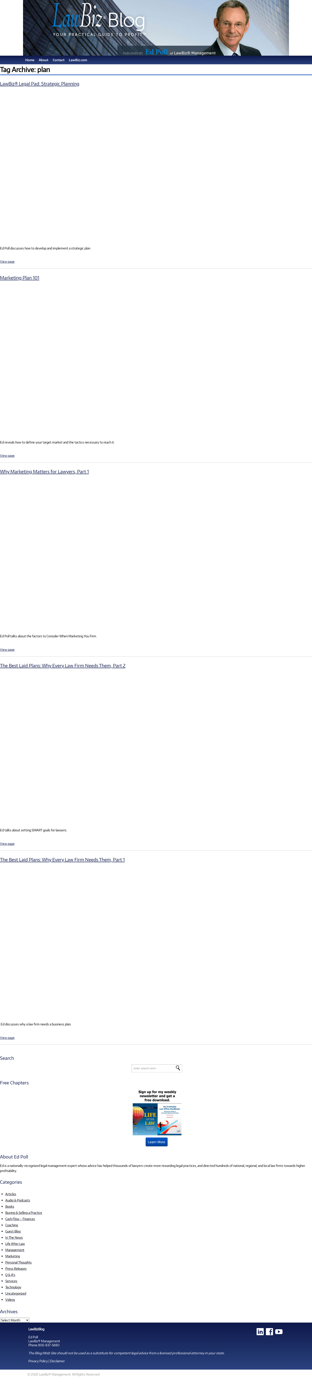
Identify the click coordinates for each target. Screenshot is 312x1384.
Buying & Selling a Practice (23, 1213)
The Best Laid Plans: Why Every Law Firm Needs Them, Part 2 (62, 665)
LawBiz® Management (44, 1341)
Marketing (12, 1256)
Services (11, 1281)
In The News (14, 1237)
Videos (10, 1300)
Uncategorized (15, 1293)
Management (14, 1250)
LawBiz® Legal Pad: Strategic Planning (39, 83)
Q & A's (10, 1275)
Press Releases (16, 1268)
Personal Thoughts (18, 1262)
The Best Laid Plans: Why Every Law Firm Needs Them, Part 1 (62, 859)
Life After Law (15, 1244)
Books (9, 1206)
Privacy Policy (38, 1361)
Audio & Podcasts (17, 1200)
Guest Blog (13, 1231)
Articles (10, 1194)
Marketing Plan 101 (19, 277)
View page (7, 261)
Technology (13, 1287)
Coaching (11, 1225)
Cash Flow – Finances (20, 1219)
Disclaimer (57, 1361)
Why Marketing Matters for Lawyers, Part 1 (44, 471)
